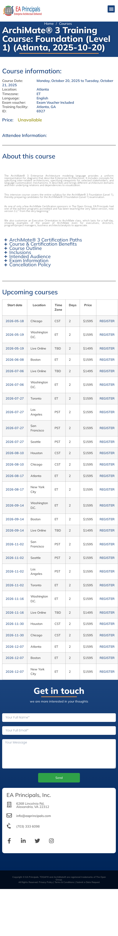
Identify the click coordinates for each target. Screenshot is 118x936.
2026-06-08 (15, 360)
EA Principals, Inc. (28, 795)
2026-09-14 (15, 505)
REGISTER (107, 321)
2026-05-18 (15, 321)
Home (49, 23)
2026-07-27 (15, 398)
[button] (111, 9)
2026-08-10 (15, 453)
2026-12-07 (15, 647)
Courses (65, 23)
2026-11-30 (15, 624)
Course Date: (12, 81)
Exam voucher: (14, 102)
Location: (9, 89)
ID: (4, 111)
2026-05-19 (15, 335)
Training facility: (15, 107)
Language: (10, 98)
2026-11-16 (15, 599)
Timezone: (10, 94)
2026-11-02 (15, 544)
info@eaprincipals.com (33, 816)
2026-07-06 (15, 371)
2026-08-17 (15, 476)
